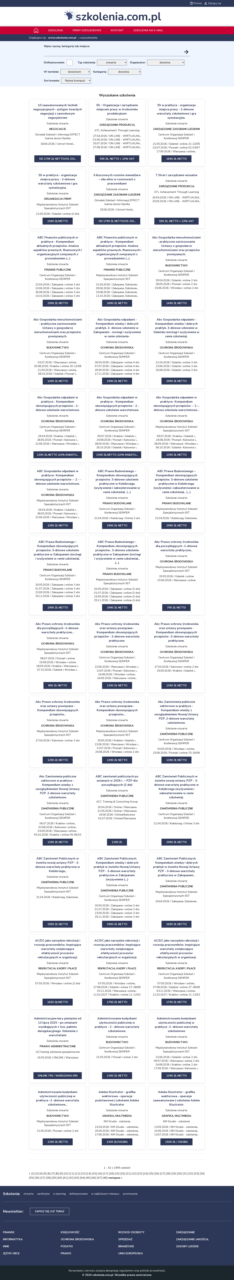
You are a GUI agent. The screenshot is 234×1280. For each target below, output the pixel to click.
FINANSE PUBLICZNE (57, 269)
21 (128, 1173)
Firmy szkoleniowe (87, 30)
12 (77, 1173)
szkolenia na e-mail (148, 30)
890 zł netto (57, 685)
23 (139, 1173)
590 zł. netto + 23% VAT (117, 159)
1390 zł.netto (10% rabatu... (57, 455)
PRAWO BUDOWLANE (117, 503)
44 (82, 1178)
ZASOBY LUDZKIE (187, 1246)
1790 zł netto (117, 1002)
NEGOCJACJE (57, 129)
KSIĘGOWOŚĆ (70, 1232)
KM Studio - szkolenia (117, 1121)
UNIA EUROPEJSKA (130, 1253)
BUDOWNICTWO (176, 265)
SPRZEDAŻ (125, 1239)
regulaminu (126, 1270)
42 (71, 1178)
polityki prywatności (152, 1270)
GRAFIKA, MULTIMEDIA (117, 1116)
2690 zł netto (117, 303)
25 (151, 1173)
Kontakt (117, 30)
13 (83, 1173)
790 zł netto (176, 607)
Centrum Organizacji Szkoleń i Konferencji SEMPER (176, 136)
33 (196, 1173)
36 (37, 1178)
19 (117, 1173)
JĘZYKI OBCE (11, 1253)
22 (134, 1173)
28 (168, 1173)
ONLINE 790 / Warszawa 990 (58, 1075)
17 (105, 1173)
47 (99, 1178)
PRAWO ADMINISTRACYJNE (58, 1046)
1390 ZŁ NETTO (176, 1075)
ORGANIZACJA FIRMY (57, 199)
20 (122, 1173)
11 (71, 1173)
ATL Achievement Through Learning (117, 130)
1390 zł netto (176, 455)
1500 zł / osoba (176, 1142)
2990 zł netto (57, 303)
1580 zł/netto (57, 221)
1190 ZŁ (117, 842)
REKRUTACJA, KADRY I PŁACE (57, 968)
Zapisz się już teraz (49, 1211)
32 (190, 1173)
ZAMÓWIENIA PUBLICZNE (176, 734)
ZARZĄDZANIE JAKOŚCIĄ (192, 1239)
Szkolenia (55, 30)
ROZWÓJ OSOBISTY (131, 1232)
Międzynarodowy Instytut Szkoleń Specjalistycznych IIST (57, 206)
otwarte (29, 1194)
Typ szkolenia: (87, 62)
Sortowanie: (52, 80)
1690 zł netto (176, 159)
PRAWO (66, 1253)
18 (111, 1173)
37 (42, 1178)
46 (93, 1178)
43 (76, 1178)
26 (156, 1173)
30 (179, 1173)
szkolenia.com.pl (118, 16)
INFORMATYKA (13, 1239)
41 (65, 1178)
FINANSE (8, 1232)
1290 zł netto (57, 760)
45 (88, 1178)
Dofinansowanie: (54, 62)
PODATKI (67, 1246)
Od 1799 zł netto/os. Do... (57, 159)
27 (162, 1173)
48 (105, 1178)
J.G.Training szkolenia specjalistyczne (58, 1052)
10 (66, 1173)
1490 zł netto (176, 303)
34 (202, 1173)
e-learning (59, 1194)
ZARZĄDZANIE (185, 1232)
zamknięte (43, 1194)
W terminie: (51, 72)
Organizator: (138, 62)
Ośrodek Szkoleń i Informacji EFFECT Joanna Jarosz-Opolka (57, 136)
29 (173, 1173)
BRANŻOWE (126, 1246)
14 (88, 1173)
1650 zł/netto (57, 1002)
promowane (130, 1194)
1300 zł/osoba (117, 1142)
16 (100, 1173)
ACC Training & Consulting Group (117, 801)
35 (31, 1178)
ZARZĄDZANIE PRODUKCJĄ (117, 125)
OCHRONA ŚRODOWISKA (117, 347)
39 (54, 1178)
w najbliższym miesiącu (105, 1194)
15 (94, 1173)
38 (48, 1178)
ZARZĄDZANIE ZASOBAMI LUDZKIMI (176, 129)
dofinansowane (78, 1194)
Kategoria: (100, 72)
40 (59, 1178)
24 (145, 1173)
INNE (6, 1246)
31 (185, 1173)
